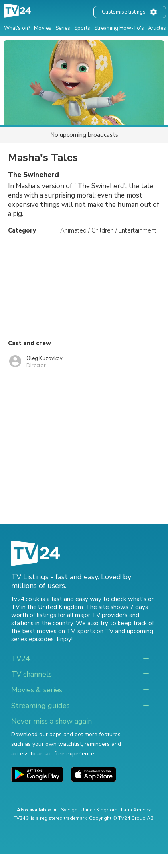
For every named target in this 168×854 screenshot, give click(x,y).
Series (62, 28)
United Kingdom (99, 810)
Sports (82, 28)
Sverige (69, 810)
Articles (157, 28)
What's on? (17, 28)
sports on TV (95, 631)
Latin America (136, 810)
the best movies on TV (43, 631)
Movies (42, 28)
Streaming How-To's (119, 28)
